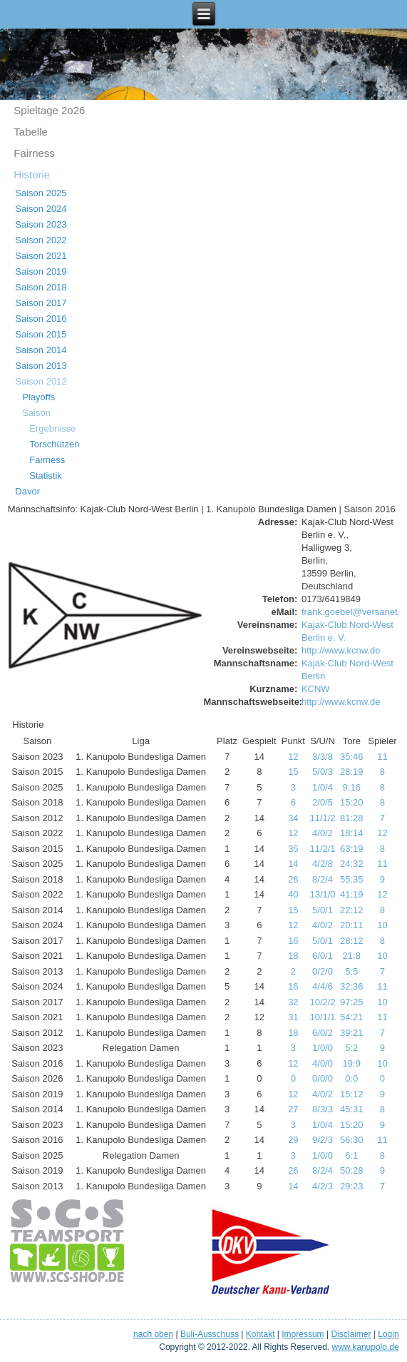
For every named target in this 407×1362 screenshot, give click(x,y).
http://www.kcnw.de (341, 650)
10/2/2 (322, 1002)
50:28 (352, 1170)
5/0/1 (322, 910)
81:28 (352, 818)
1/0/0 (322, 1047)
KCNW (316, 688)
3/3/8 (322, 756)
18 (293, 955)
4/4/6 (322, 986)
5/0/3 (322, 771)
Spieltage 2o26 (49, 110)
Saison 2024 (40, 208)
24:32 (352, 863)
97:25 (352, 1002)
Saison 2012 (40, 381)
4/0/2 (322, 833)
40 (293, 894)
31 (293, 1017)
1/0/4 (322, 787)
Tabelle (31, 132)
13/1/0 (322, 894)
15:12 (352, 1094)
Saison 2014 (40, 350)
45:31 (352, 1109)
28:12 (352, 940)
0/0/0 (322, 1078)
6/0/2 (322, 1032)
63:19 (352, 848)
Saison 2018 (40, 287)
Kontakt (260, 1334)
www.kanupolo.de (365, 1347)
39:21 (352, 1032)
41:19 (352, 894)
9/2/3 (322, 1139)
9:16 (352, 787)
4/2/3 (322, 1186)
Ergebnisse (52, 428)
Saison (36, 412)
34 (293, 818)
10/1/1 (322, 1017)
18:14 (352, 833)
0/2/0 (322, 971)
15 (293, 771)
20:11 (352, 925)
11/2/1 (322, 848)
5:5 (351, 971)
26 (293, 879)
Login (388, 1334)
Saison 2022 (40, 240)
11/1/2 (322, 818)
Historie (32, 174)
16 (293, 940)
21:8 (352, 955)
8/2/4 (322, 879)
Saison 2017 (40, 303)
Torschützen (54, 444)
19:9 (352, 1063)
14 (293, 863)
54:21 (352, 1017)
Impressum (303, 1334)
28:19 (352, 771)
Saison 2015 (40, 334)
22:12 (352, 910)
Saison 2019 (40, 271)
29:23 (352, 1186)
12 (293, 756)
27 (293, 1109)
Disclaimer (351, 1334)
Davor (27, 491)
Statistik (45, 475)
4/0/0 (322, 1063)
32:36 (352, 986)
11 (382, 756)
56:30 (352, 1139)
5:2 (351, 1047)
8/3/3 (322, 1109)
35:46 (352, 756)
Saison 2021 (40, 255)
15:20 (352, 802)
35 (293, 848)
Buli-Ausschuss (209, 1334)
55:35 (352, 879)
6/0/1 (322, 955)
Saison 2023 (40, 224)
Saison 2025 (40, 193)
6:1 (351, 1155)
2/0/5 (322, 802)
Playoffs (38, 397)
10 (382, 925)
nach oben (153, 1334)
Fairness (34, 153)
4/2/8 (322, 863)
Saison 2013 (40, 365)
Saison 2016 (40, 318)
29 (293, 1139)
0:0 (351, 1078)
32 (293, 1002)
